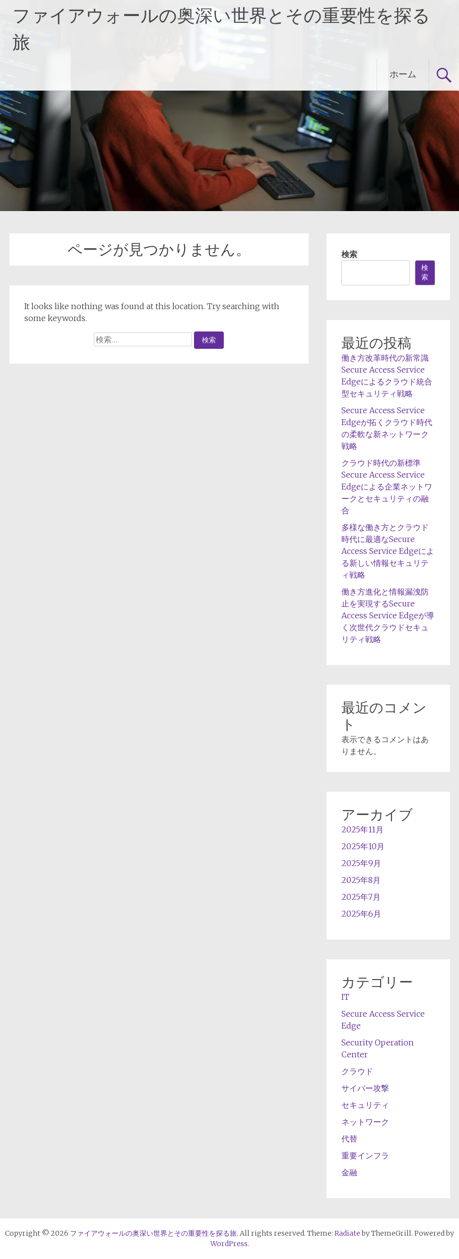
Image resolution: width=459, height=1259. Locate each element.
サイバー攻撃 (365, 1088)
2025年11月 (362, 829)
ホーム (403, 74)
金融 (349, 1172)
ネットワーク (365, 1122)
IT (345, 997)
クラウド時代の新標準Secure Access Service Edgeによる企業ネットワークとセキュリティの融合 (386, 486)
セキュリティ (365, 1105)
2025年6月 (361, 914)
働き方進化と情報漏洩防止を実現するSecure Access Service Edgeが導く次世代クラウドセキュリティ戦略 (387, 615)
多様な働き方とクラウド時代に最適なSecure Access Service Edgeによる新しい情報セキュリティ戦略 (387, 551)
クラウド (357, 1071)
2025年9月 (361, 863)
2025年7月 (361, 897)
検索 (349, 254)
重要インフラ (365, 1155)
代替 (349, 1139)
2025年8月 (361, 880)
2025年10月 (363, 846)
